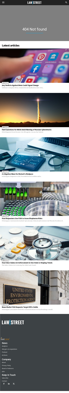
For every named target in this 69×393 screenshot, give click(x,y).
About (4, 362)
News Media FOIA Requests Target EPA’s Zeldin (20, 307)
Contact (4, 381)
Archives (4, 355)
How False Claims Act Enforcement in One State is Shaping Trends (27, 263)
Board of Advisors (8, 368)
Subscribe (5, 378)
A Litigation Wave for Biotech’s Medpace (17, 174)
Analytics (5, 83)
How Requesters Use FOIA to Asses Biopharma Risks (22, 218)
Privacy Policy (6, 365)
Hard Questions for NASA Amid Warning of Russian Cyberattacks (26, 130)
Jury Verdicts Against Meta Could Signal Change (20, 85)
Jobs (3, 371)
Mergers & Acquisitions (9, 349)
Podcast (4, 352)
